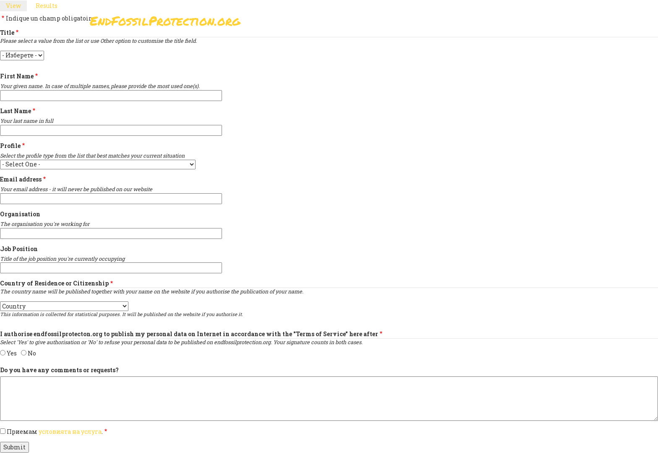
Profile (10, 146)
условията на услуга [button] (70, 432)
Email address (21, 179)
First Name (17, 76)
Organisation (20, 214)
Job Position (19, 249)
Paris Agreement (361, 23)
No (32, 353)
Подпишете (299, 23)
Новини (468, 23)
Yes (12, 353)
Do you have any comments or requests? (59, 370)
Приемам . (55, 432)
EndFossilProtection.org (165, 21)
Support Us (422, 23)
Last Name (15, 111)
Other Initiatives (523, 23)
